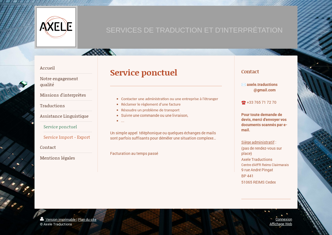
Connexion (284, 219)
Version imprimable (58, 219)
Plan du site (87, 219)
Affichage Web (281, 224)
